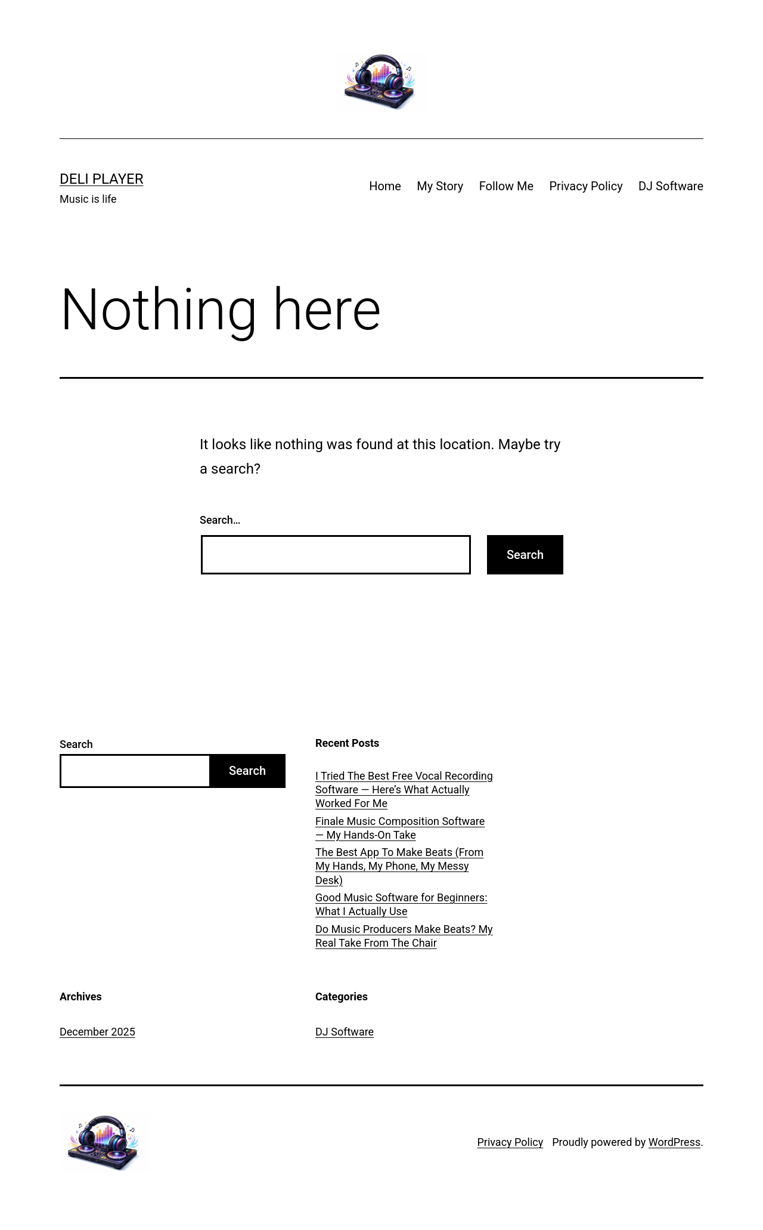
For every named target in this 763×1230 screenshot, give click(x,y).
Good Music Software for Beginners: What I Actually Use (401, 904)
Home (385, 186)
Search (76, 744)
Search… (220, 520)
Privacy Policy (585, 186)
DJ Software (670, 186)
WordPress (674, 1142)
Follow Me (506, 186)
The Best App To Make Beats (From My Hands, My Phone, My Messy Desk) (399, 866)
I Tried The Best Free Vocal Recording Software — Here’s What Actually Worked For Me (404, 789)
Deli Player (101, 179)
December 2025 (97, 1031)
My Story (440, 186)
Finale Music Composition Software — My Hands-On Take (400, 828)
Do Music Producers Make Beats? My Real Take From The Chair (404, 936)
